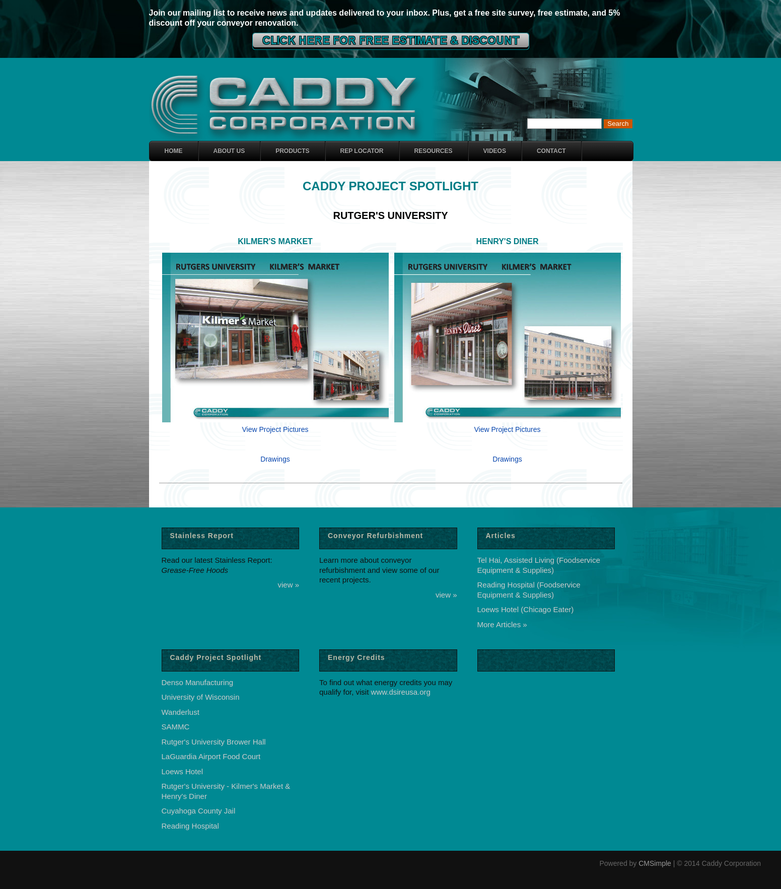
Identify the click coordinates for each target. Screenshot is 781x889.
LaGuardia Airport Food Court (211, 756)
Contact (551, 151)
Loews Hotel (182, 771)
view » (288, 584)
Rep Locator (362, 151)
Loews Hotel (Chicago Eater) (525, 609)
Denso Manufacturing (198, 682)
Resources (433, 151)
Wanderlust (180, 712)
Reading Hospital (190, 826)
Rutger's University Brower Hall (214, 741)
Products (292, 151)
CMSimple (654, 863)
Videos (494, 151)
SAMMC (176, 726)
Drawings (275, 459)
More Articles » (502, 624)
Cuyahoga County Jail (199, 810)
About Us (229, 151)
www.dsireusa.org (401, 692)
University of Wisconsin (201, 697)
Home (174, 151)
